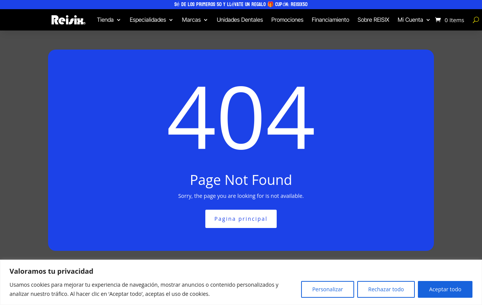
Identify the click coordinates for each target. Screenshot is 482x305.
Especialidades (148, 19)
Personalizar (327, 289)
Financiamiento (330, 19)
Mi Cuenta (410, 19)
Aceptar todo (445, 289)
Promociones (287, 19)
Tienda (105, 19)
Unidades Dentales (240, 19)
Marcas (191, 19)
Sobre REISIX (373, 19)
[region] (241, 282)
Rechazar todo (386, 289)
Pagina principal (241, 218)
